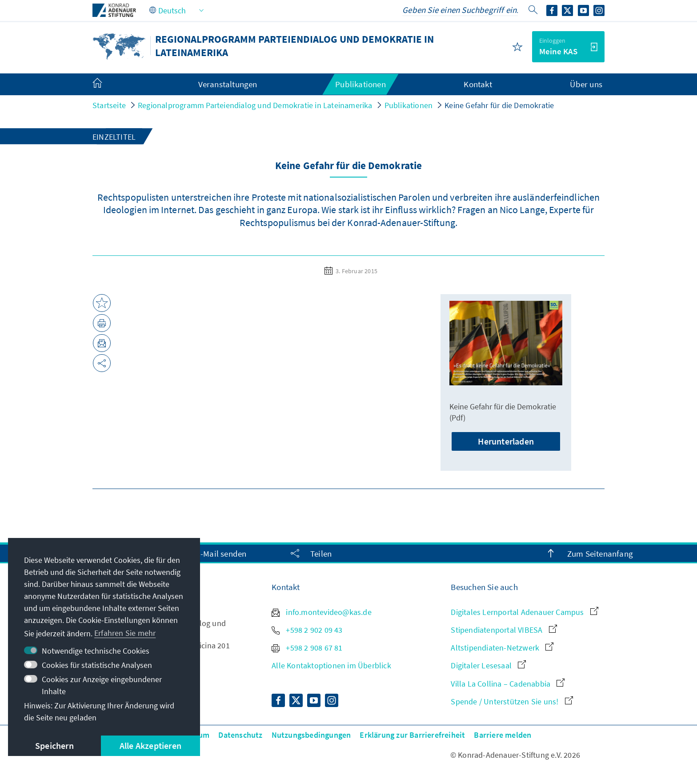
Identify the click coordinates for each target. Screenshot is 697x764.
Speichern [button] (54, 745)
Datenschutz (240, 735)
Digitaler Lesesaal (488, 665)
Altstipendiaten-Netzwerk (502, 648)
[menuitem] (106, 84)
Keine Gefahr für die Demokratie (499, 105)
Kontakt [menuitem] (478, 84)
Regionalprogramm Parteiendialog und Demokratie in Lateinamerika (255, 105)
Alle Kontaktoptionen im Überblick (331, 665)
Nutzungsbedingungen (311, 735)
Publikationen (409, 105)
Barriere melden (502, 735)
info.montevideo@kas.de (322, 612)
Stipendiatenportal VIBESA (504, 630)
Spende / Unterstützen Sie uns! (512, 701)
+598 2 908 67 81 (307, 648)
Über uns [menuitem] (586, 84)
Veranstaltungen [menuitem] (227, 84)
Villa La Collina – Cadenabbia (508, 684)
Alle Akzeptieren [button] (150, 745)
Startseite (109, 105)
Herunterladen (506, 441)
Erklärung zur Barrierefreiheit (412, 735)
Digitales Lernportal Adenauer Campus (524, 612)
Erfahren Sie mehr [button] (125, 633)
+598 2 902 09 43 (307, 630)
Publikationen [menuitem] (360, 84)
